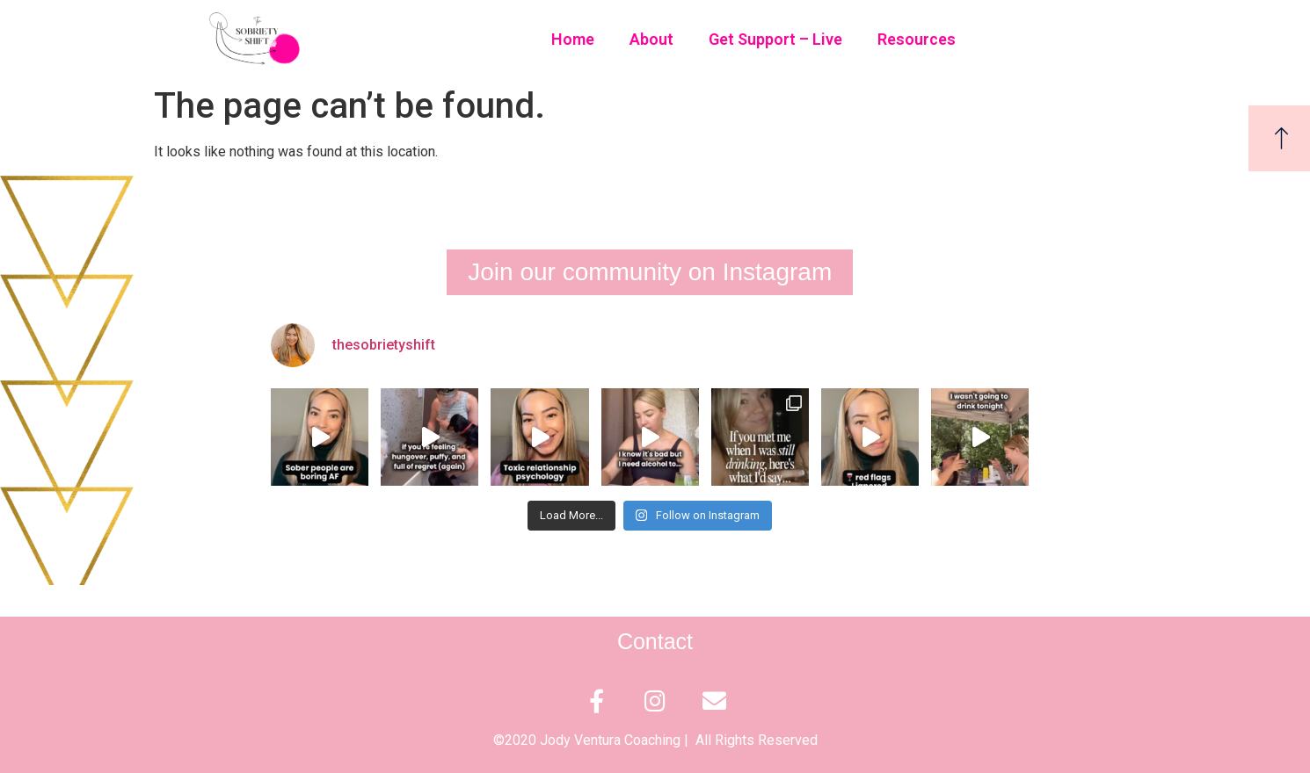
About (651, 39)
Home (572, 39)
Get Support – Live (775, 39)
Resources (916, 39)
